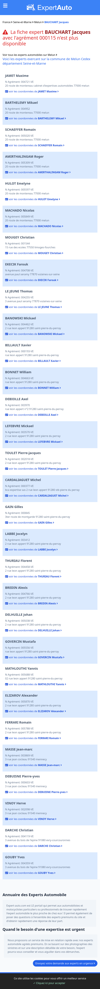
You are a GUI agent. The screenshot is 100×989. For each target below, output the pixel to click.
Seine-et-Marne (22, 22)
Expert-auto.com (16, 905)
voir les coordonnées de (32, 91)
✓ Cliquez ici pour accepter (49, 983)
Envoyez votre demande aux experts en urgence (65, 963)
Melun (38, 22)
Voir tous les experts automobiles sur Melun (30, 55)
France (7, 22)
